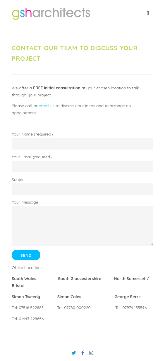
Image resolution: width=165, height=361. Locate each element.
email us (47, 105)
